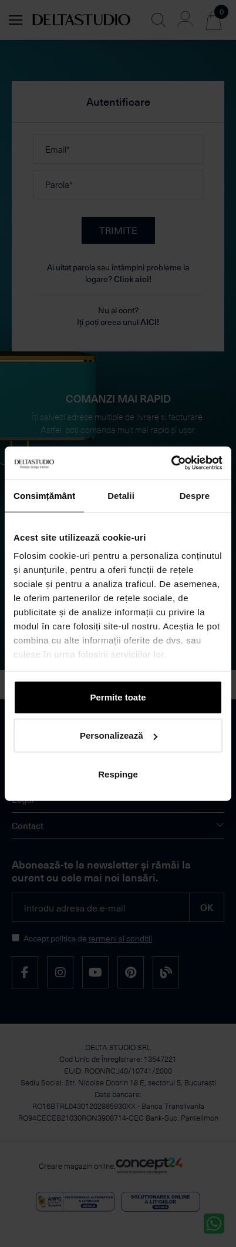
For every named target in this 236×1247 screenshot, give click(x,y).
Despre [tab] (195, 495)
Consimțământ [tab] (44, 495)
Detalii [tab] (120, 495)
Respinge (118, 774)
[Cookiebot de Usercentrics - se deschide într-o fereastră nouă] (171, 463)
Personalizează (118, 735)
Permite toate (118, 697)
